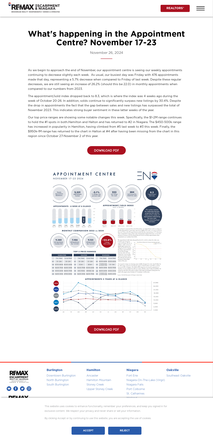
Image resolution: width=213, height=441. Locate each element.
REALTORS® (175, 8)
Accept (88, 430)
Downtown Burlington (61, 375)
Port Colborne (135, 389)
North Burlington (58, 380)
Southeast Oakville (178, 375)
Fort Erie (132, 375)
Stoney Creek (95, 384)
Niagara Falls (134, 384)
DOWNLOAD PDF (106, 150)
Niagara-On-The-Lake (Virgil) (145, 380)
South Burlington (58, 384)
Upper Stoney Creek (100, 389)
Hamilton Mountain (99, 380)
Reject (125, 430)
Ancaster (92, 375)
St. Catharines (135, 393)
